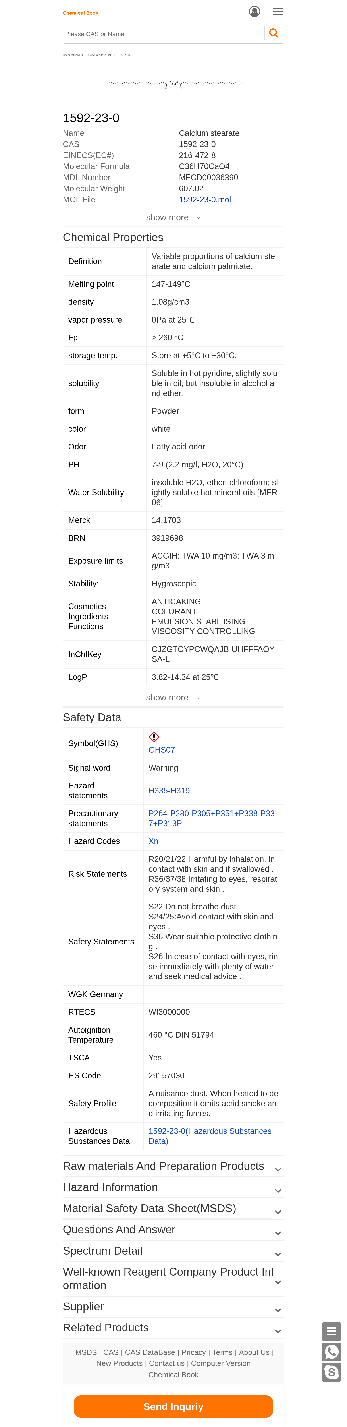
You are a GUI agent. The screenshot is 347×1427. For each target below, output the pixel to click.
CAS (111, 1352)
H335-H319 (169, 790)
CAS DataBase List (100, 55)
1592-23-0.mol (205, 199)
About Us (254, 1352)
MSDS (86, 1352)
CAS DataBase (150, 1352)
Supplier (83, 1306)
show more (167, 217)
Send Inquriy (173, 1406)
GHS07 (161, 749)
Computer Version (221, 1363)
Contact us (167, 1363)
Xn (153, 841)
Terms (222, 1352)
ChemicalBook (71, 55)
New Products (119, 1363)
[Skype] (331, 1372)
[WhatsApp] (331, 1352)
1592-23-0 (126, 55)
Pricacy (193, 1352)
